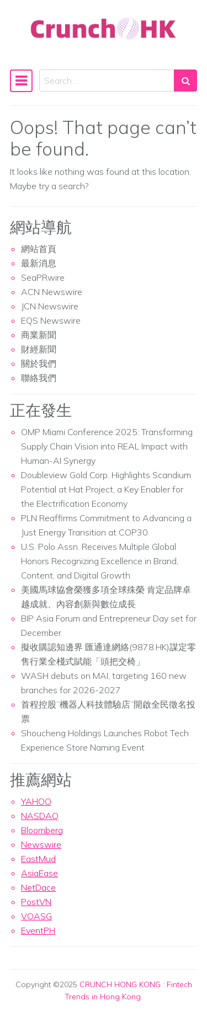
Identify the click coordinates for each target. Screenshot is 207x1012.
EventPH (38, 930)
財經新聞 (38, 349)
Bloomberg (42, 830)
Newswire (41, 844)
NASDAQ (40, 815)
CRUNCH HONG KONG (120, 984)
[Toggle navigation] (21, 80)
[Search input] (106, 80)
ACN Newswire (51, 291)
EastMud (38, 858)
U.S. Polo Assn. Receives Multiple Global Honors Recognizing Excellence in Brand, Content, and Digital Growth (99, 561)
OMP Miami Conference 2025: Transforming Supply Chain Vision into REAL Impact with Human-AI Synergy (107, 446)
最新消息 (38, 263)
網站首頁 (38, 248)
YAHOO (36, 801)
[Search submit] (185, 80)
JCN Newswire (49, 306)
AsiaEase (39, 873)
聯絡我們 (38, 377)
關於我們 (38, 363)
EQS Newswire (51, 320)
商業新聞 (38, 334)
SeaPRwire (43, 277)
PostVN (36, 901)
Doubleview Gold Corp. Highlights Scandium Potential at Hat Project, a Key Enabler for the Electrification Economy (106, 489)
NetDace (38, 887)
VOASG (36, 916)
